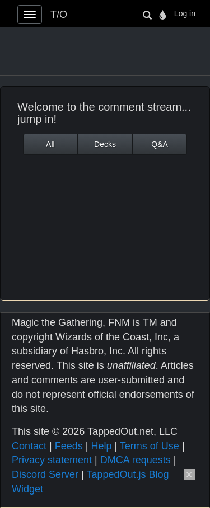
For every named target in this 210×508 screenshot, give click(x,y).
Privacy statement (52, 460)
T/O (58, 14)
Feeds (69, 446)
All (50, 144)
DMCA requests (135, 460)
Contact (29, 446)
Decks (105, 144)
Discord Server (45, 474)
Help (101, 446)
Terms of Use (149, 446)
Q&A (159, 144)
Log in (184, 13)
